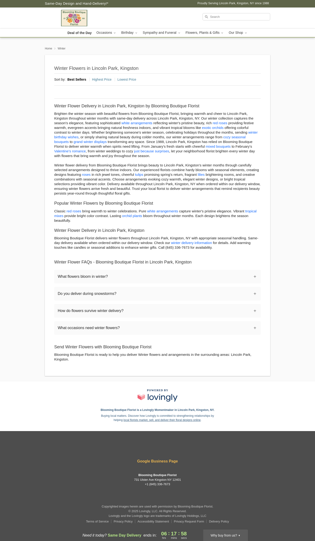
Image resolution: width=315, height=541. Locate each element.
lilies (201, 175)
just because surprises (151, 151)
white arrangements (136, 123)
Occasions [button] (106, 33)
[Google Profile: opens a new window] (157, 449)
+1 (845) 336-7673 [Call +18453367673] (157, 484)
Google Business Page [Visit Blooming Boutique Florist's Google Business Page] (157, 461)
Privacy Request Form (189, 521)
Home (48, 48)
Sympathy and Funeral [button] (162, 33)
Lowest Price (126, 79)
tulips (139, 175)
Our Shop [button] (238, 33)
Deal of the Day (79, 33)
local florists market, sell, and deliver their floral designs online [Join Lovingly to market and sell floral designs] (162, 420)
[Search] (236, 16)
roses (86, 175)
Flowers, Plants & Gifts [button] (205, 33)
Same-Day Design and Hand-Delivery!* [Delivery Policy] (76, 3)
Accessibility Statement (153, 521)
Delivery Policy (219, 521)
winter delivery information (191, 243)
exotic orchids (213, 128)
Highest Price (101, 79)
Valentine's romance (70, 151)
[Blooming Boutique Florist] (78, 18)
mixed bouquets (218, 146)
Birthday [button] (129, 33)
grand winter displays (90, 142)
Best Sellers (76, 79)
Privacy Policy (123, 521)
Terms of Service (97, 521)
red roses (220, 123)
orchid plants (132, 216)
